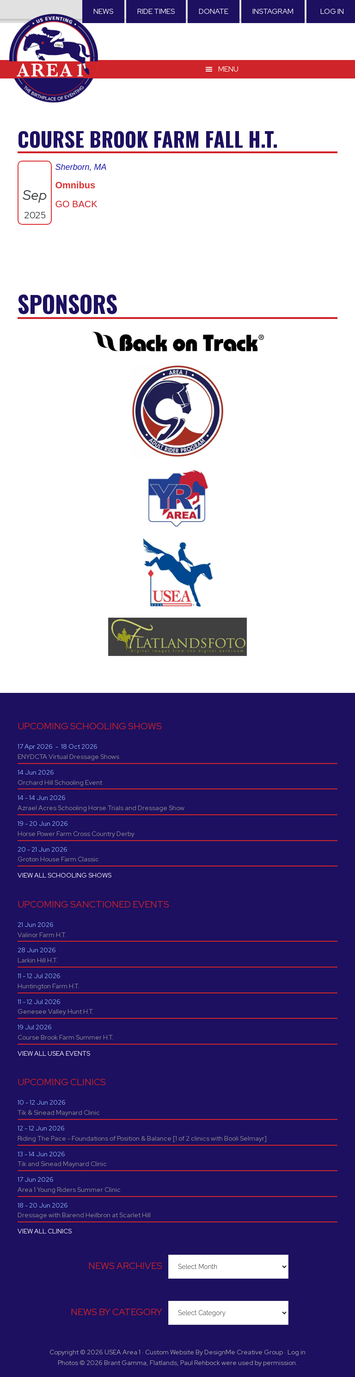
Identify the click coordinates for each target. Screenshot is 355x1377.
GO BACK (76, 204)
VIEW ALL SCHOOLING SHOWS (64, 875)
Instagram (273, 11)
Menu (228, 69)
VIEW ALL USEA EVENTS (54, 1053)
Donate (213, 11)
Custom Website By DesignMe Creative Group (214, 1352)
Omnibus (75, 185)
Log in (332, 11)
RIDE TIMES (156, 11)
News (103, 11)
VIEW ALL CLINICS (45, 1231)
